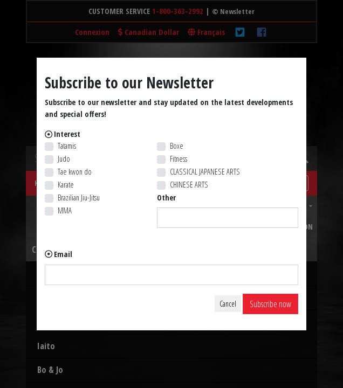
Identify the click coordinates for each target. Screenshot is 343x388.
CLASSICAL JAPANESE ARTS (205, 172)
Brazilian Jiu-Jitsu (79, 197)
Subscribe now (270, 304)
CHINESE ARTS (189, 184)
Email (63, 254)
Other (166, 197)
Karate (66, 184)
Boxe (176, 146)
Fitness (178, 159)
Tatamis (67, 146)
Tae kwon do (75, 172)
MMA (65, 210)
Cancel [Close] (227, 304)
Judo (64, 159)
